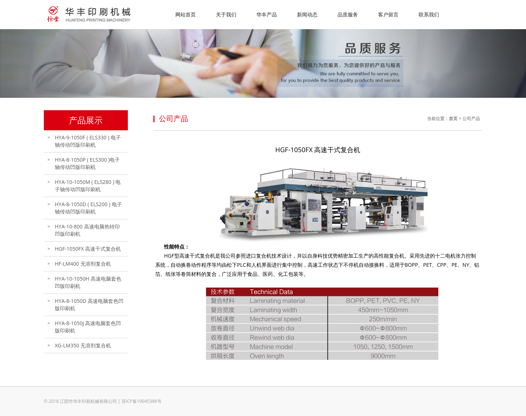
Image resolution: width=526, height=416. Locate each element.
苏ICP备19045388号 (141, 401)
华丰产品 (266, 14)
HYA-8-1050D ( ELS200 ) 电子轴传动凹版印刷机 (88, 208)
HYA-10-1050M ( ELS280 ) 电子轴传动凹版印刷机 (88, 185)
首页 (453, 118)
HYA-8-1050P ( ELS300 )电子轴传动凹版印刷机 (87, 163)
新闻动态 (307, 14)
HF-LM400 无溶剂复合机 (83, 263)
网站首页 (185, 14)
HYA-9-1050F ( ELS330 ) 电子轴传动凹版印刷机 (88, 141)
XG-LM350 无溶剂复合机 (83, 345)
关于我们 (226, 14)
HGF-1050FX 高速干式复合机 (88, 248)
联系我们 (429, 14)
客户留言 (388, 14)
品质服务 (348, 14)
